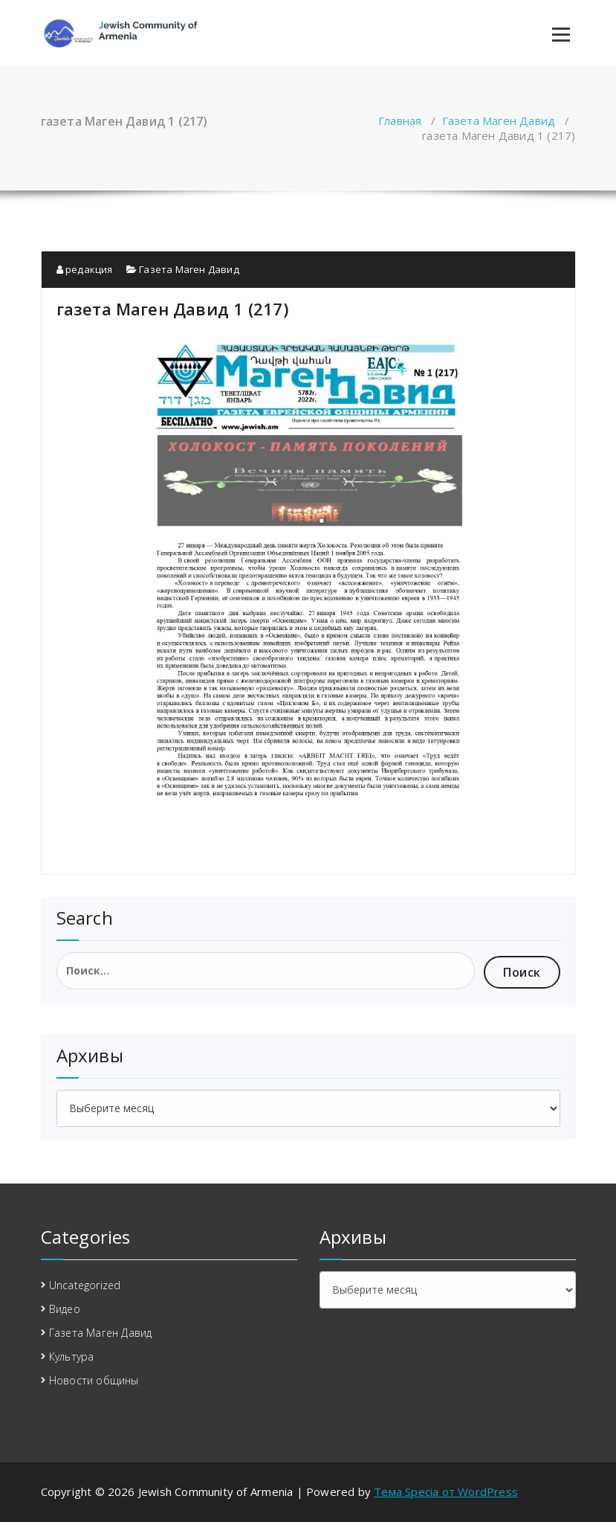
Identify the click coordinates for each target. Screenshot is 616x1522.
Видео (64, 1309)
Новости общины (94, 1380)
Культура (71, 1356)
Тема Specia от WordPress (446, 1491)
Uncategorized (85, 1285)
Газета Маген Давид (499, 120)
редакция (84, 269)
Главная (399, 120)
